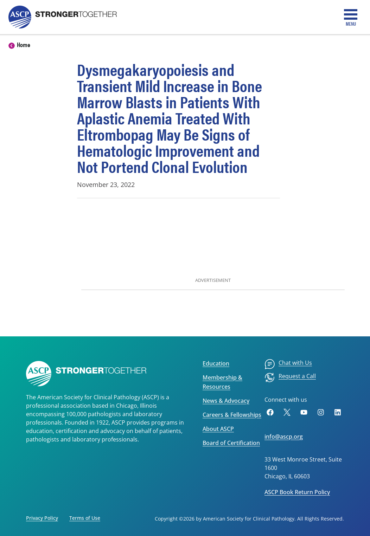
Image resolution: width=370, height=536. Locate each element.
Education (216, 363)
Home (23, 44)
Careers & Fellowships (232, 415)
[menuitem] (288, 364)
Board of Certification (231, 443)
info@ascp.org (283, 436)
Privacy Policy (42, 518)
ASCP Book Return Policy (297, 492)
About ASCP (218, 429)
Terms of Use (84, 518)
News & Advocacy (226, 401)
